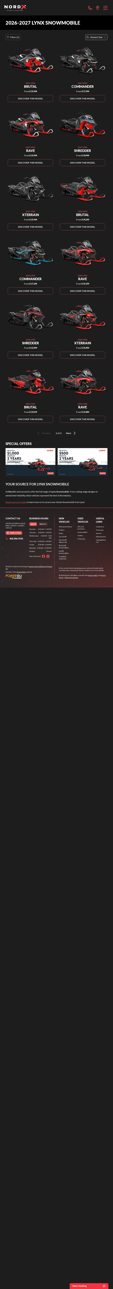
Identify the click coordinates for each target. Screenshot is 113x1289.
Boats (61, 533)
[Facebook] (43, 556)
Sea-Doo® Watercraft (63, 541)
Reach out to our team (16, 502)
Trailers (62, 530)
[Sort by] (96, 37)
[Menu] (105, 8)
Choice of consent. (71, 577)
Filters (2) (13, 37)
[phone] (90, 7)
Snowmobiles (83, 532)
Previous (44, 433)
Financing (81, 539)
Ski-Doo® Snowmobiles (64, 546)
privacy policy (93, 575)
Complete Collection (62, 557)
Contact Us (100, 527)
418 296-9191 (14, 538)
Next (71, 433)
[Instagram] (48, 556)
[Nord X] (15, 7)
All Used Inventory (81, 528)
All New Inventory (65, 527)
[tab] (33, 524)
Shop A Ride (21, 572)
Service (99, 533)
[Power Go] (30, 576)
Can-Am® (62, 537)
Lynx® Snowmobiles (64, 552)
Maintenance (101, 537)
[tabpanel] (40, 540)
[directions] (97, 7)
